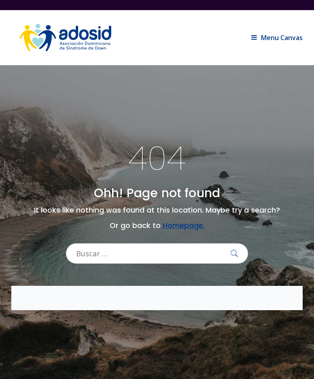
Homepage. (184, 225)
